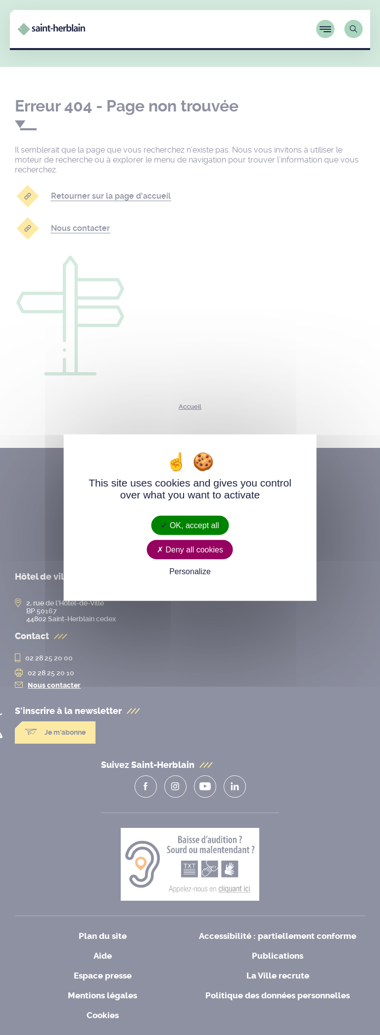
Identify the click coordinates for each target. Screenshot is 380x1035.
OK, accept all (190, 525)
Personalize (190, 571)
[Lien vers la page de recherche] (353, 29)
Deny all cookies (190, 549)
